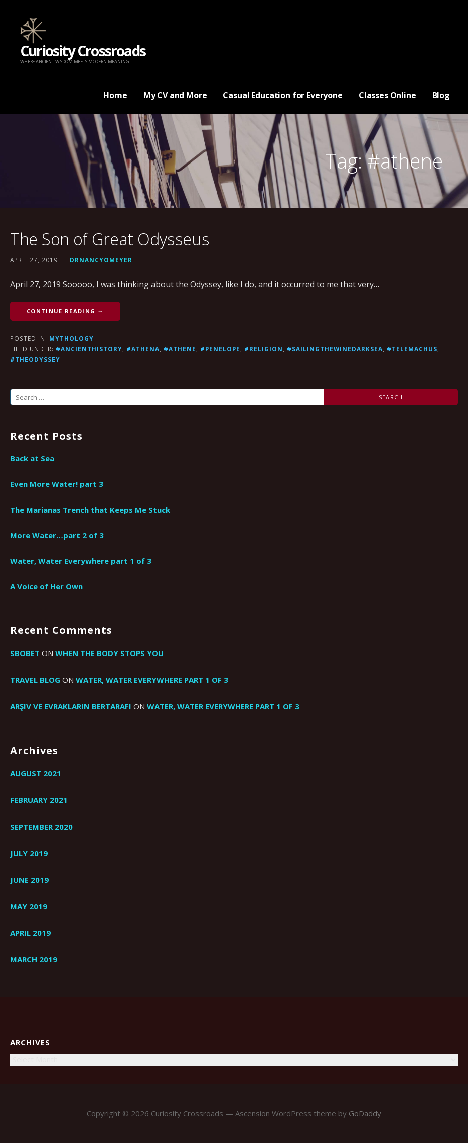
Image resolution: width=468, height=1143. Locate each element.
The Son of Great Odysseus (110, 239)
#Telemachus (412, 349)
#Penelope (220, 349)
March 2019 (33, 959)
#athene (180, 349)
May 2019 (28, 906)
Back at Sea (32, 458)
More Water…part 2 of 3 (57, 535)
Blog (441, 95)
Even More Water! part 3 (56, 484)
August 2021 (35, 773)
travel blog (35, 680)
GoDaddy (365, 1113)
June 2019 (29, 880)
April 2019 (30, 933)
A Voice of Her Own (46, 586)
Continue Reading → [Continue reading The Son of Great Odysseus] (65, 311)
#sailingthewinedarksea (335, 349)
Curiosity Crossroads (82, 50)
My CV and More (175, 95)
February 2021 (39, 800)
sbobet (25, 653)
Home (115, 95)
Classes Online (387, 95)
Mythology (71, 338)
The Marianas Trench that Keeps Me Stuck (90, 510)
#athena (143, 349)
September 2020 (41, 827)
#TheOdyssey (35, 359)
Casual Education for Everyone (282, 95)
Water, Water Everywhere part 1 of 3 (80, 561)
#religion (263, 349)
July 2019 (29, 853)
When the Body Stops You (109, 653)
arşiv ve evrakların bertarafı (70, 706)
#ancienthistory (89, 349)
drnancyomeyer (101, 260)
